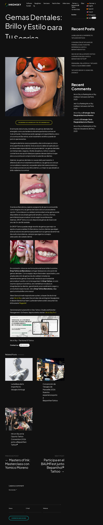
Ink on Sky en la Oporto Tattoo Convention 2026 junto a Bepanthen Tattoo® (18, 438)
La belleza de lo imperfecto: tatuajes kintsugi (18, 386)
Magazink (22, 303)
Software (29, 3)
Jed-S (76, 103)
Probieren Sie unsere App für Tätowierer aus (33, 122)
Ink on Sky (17, 298)
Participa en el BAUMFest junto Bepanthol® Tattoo (52, 465)
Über (82, 3)
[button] (34, 6)
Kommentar (13, 489)
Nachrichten (56, 3)
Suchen (73, 15)
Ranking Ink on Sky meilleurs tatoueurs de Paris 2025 (85, 96)
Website (45, 508)
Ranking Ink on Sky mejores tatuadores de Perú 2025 (85, 128)
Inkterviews (66, 3)
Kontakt (28, 6)
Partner (74, 3)
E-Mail (28, 508)
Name (10, 508)
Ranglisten (37, 3)
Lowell (76, 119)
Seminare (46, 3)
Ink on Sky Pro (50, 312)
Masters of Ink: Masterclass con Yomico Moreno (17, 463)
